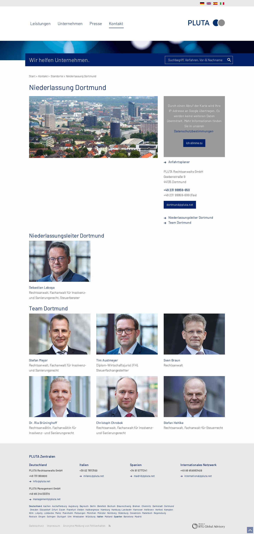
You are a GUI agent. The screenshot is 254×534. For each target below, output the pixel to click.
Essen (62, 509)
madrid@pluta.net (144, 475)
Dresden (34, 509)
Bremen (136, 506)
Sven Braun (172, 360)
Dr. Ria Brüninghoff (43, 423)
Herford (159, 509)
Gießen (80, 509)
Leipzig (39, 513)
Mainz (58, 513)
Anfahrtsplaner (179, 162)
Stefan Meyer (38, 360)
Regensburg (160, 513)
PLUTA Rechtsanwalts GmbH (206, 23)
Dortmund (169, 506)
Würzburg (91, 516)
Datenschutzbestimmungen (193, 131)
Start (32, 76)
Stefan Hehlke (174, 423)
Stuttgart (61, 516)
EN (209, 3)
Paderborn (147, 513)
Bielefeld (101, 506)
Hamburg (105, 509)
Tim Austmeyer (107, 360)
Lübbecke (49, 513)
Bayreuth (84, 506)
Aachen (47, 506)
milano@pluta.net (93, 475)
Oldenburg (123, 513)
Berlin (93, 506)
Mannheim (68, 513)
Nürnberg (112, 513)
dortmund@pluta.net (180, 204)
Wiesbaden (78, 516)
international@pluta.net (198, 475)
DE (202, 3)
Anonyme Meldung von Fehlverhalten (84, 525)
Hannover (138, 509)
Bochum (111, 506)
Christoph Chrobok (109, 423)
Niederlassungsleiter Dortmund (190, 217)
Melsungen (79, 513)
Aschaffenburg (59, 506)
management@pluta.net (47, 499)
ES (215, 3)
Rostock (33, 516)
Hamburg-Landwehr (121, 509)
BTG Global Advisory (208, 526)
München (91, 513)
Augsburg (73, 506)
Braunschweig (124, 506)
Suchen (229, 60)
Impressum (53, 525)
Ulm (69, 516)
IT (222, 3)
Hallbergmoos (92, 509)
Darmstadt (158, 506)
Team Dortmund (179, 222)
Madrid (138, 516)
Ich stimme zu (194, 143)
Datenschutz (36, 525)
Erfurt (55, 509)
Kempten (168, 509)
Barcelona (128, 516)
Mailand (109, 516)
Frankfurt (71, 509)
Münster (102, 513)
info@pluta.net (41, 481)
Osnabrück (135, 513)
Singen (42, 516)
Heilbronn (149, 509)
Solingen (51, 516)
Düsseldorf (45, 509)
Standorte (57, 76)
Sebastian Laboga (42, 287)
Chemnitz (146, 506)
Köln (31, 513)
